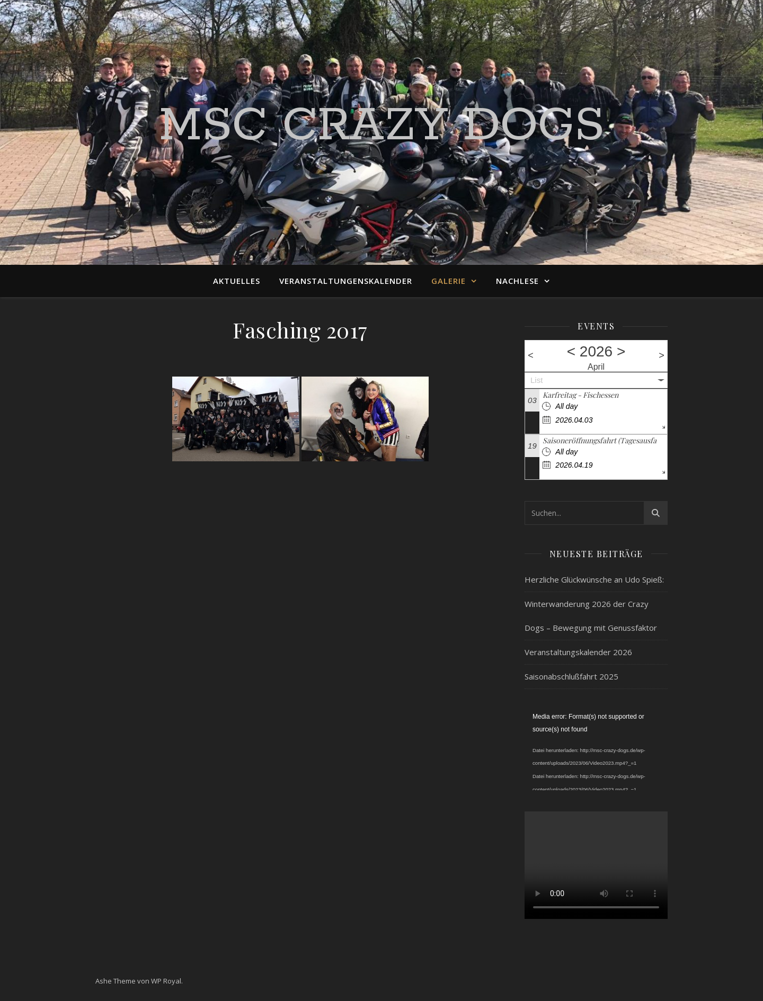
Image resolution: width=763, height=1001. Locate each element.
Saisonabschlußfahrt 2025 (571, 676)
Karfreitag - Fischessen (580, 395)
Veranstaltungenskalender (345, 280)
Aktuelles (236, 280)
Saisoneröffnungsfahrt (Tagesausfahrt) (606, 440)
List (536, 380)
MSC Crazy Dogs (382, 126)
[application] (596, 750)
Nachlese (517, 280)
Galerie (448, 280)
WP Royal (166, 981)
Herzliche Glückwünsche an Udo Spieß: (594, 579)
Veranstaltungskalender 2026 (578, 652)
